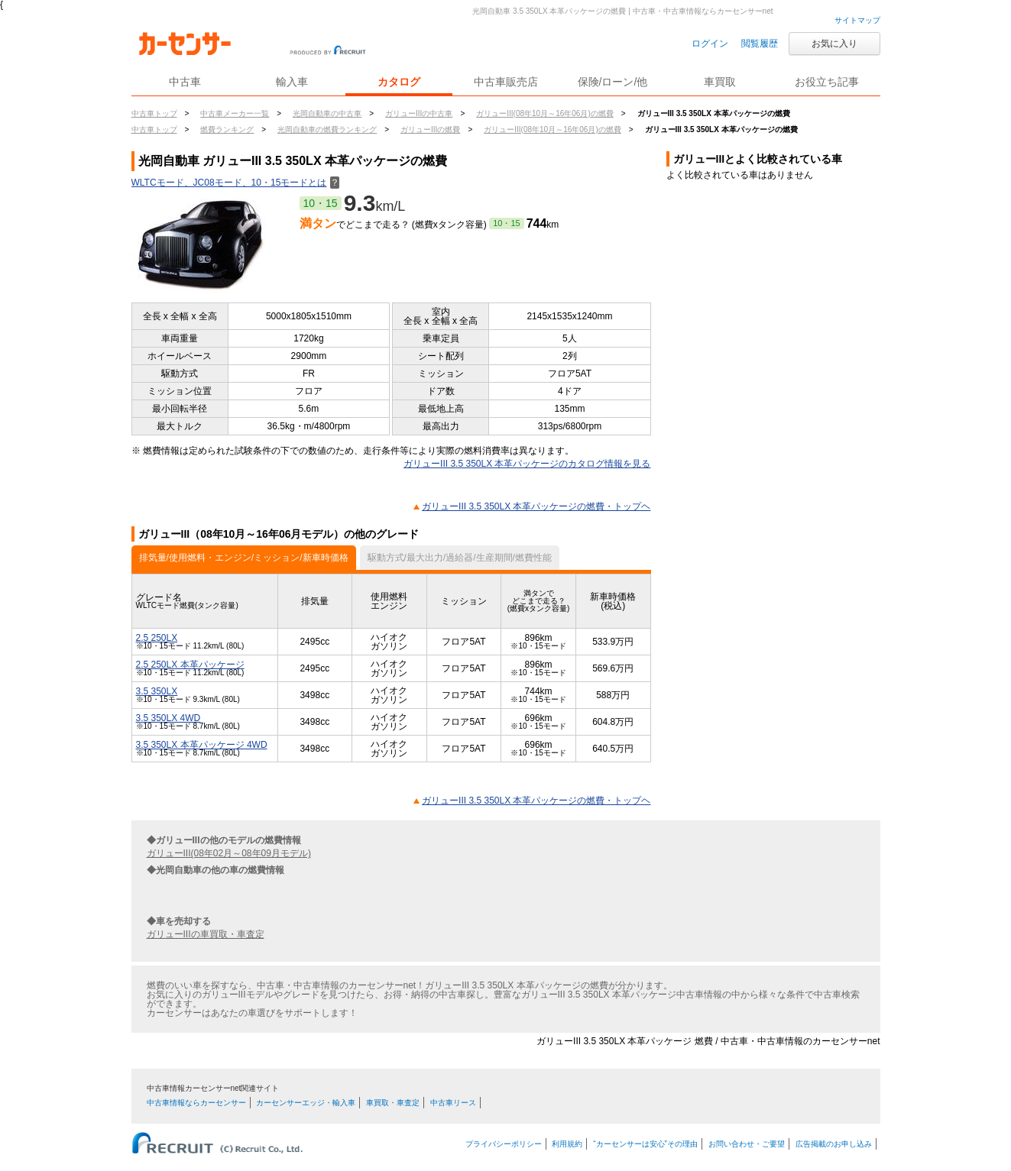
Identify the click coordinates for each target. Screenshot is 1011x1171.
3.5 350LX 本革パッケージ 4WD (201, 744)
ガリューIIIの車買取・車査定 (205, 934)
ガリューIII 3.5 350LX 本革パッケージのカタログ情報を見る (526, 463)
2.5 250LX (157, 637)
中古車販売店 (506, 82)
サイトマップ (857, 20)
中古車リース (453, 1102)
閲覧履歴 (759, 43)
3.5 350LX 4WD (168, 718)
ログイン (710, 43)
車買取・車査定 (393, 1102)
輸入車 (292, 82)
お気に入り (834, 43)
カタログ (399, 82)
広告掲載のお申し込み (834, 1144)
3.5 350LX (157, 691)
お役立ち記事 (827, 82)
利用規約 (567, 1144)
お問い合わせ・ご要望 (746, 1144)
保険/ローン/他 (613, 82)
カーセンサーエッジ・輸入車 (305, 1102)
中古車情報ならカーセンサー (196, 1102)
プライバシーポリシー (503, 1144)
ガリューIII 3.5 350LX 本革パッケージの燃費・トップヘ (536, 506)
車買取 (720, 82)
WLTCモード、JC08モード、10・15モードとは (235, 182)
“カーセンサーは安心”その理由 (645, 1144)
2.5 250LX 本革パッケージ (190, 664)
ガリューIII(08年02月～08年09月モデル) (229, 853)
